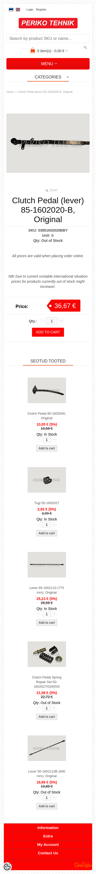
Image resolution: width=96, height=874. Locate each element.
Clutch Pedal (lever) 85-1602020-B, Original (45, 91)
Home (10, 91)
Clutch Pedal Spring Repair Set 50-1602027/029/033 (46, 681)
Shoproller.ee (83, 865)
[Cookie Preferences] (7, 866)
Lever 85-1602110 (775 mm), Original (46, 590)
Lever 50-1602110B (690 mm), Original (46, 773)
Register (41, 9)
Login (29, 9)
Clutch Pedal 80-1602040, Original (46, 416)
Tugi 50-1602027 (46, 503)
